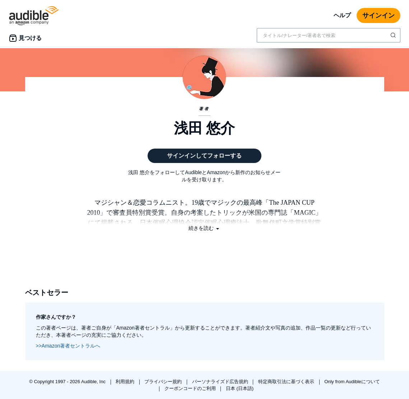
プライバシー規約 (163, 381)
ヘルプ (342, 15)
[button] (205, 228)
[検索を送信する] (393, 35)
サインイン (378, 15)
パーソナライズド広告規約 (221, 381)
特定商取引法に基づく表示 (287, 381)
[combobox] (328, 35)
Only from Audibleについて (352, 381)
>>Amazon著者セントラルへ (68, 346)
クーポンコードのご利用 (190, 388)
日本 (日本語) (240, 388)
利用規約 (126, 381)
